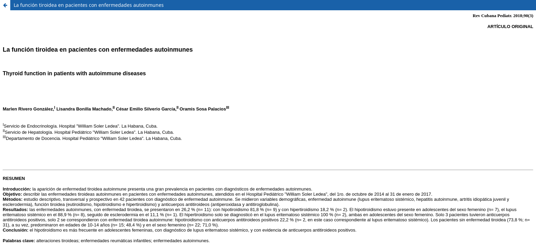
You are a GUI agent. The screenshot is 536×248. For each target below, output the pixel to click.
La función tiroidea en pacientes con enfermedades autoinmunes (89, 5)
